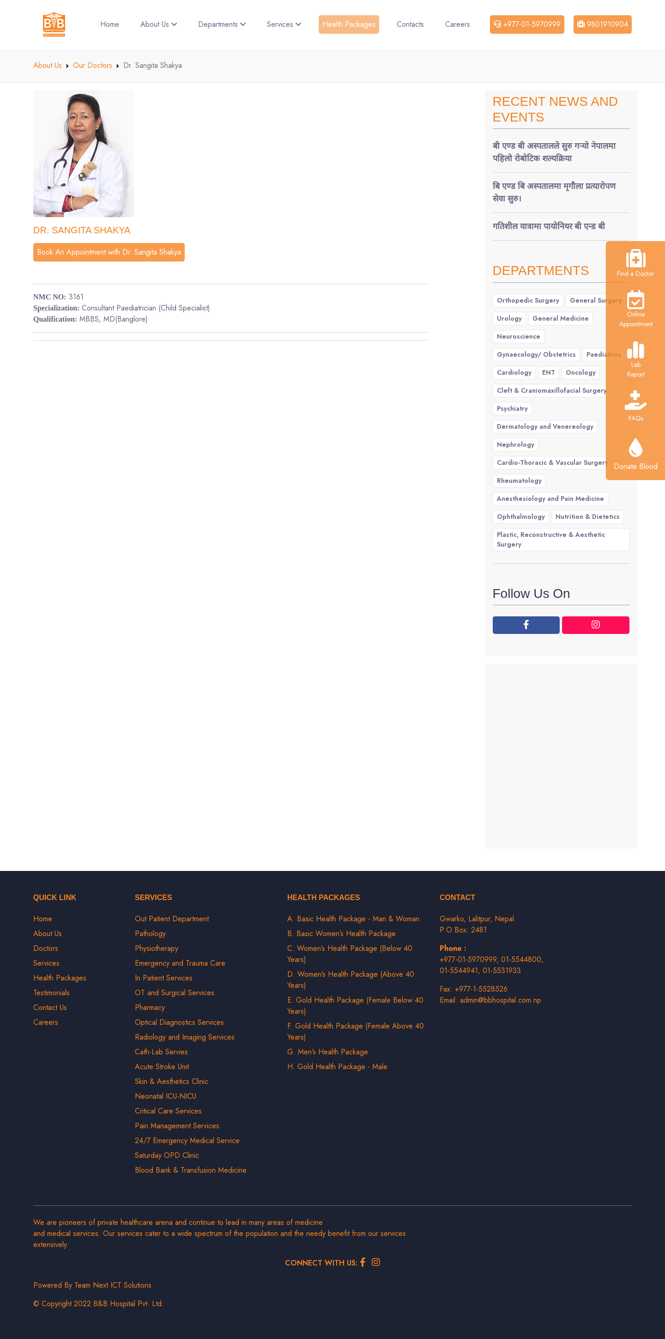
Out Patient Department (172, 918)
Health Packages (348, 24)
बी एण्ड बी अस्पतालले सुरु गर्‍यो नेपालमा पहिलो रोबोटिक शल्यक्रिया (554, 152)
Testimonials (51, 992)
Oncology (581, 372)
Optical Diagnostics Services (179, 1022)
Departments (222, 24)
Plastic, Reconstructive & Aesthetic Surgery (551, 539)
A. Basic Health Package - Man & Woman (353, 918)
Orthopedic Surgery (528, 300)
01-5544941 (459, 970)
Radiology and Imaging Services (185, 1037)
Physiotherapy (156, 948)
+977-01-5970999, (470, 959)
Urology (509, 318)
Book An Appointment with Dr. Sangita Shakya (109, 252)
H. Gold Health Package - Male (337, 1066)
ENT (548, 372)
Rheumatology (519, 480)
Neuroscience (518, 336)
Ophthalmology (521, 516)
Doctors (45, 948)
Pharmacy (150, 1007)
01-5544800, (522, 959)
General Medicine (560, 318)
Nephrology (515, 444)
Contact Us (50, 1007)
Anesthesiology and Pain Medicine (550, 498)
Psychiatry (512, 408)
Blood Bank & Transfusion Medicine (191, 1170)
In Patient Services (164, 978)
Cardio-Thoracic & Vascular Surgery (552, 462)
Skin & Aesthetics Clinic (171, 1081)
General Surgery (596, 300)
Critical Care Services (168, 1111)
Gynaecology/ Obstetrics (536, 354)
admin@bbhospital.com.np (500, 1000)
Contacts (410, 24)
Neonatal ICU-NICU (165, 1096)
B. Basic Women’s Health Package (341, 933)
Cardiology (514, 372)
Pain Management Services (177, 1125)
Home (109, 24)
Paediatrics (603, 354)
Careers (457, 24)
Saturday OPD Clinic (167, 1155)
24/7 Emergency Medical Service (187, 1140)
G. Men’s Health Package (327, 1052)
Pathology (150, 933)
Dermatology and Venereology (545, 426)
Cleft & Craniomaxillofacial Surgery (552, 390)
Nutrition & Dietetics (588, 516)
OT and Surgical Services (174, 992)
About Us (158, 24)
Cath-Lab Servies (161, 1052)
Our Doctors (92, 65)
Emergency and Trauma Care (180, 963)
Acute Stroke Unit (162, 1066)
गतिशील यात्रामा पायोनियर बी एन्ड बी (549, 226)
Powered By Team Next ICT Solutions (92, 1285)
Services (284, 24)
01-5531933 (502, 970)
